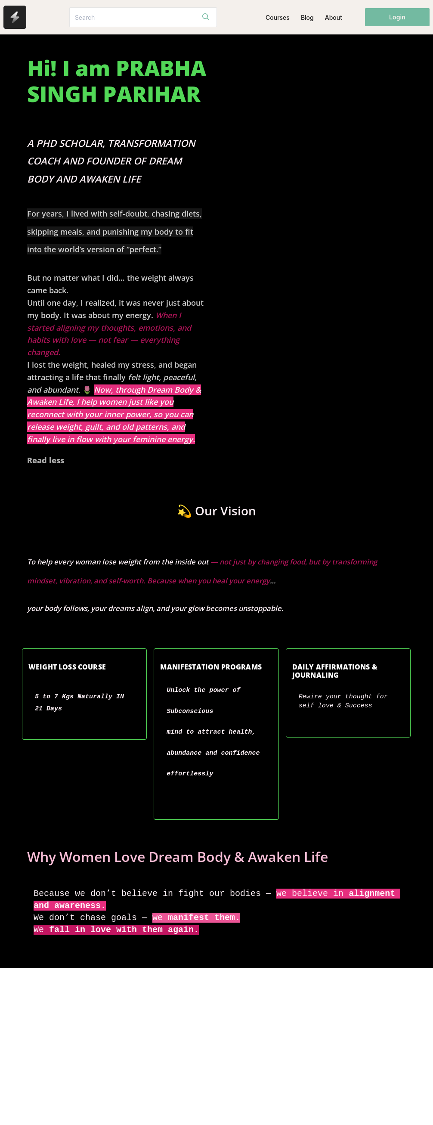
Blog (307, 17)
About (333, 17)
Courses (278, 17)
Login (397, 17)
